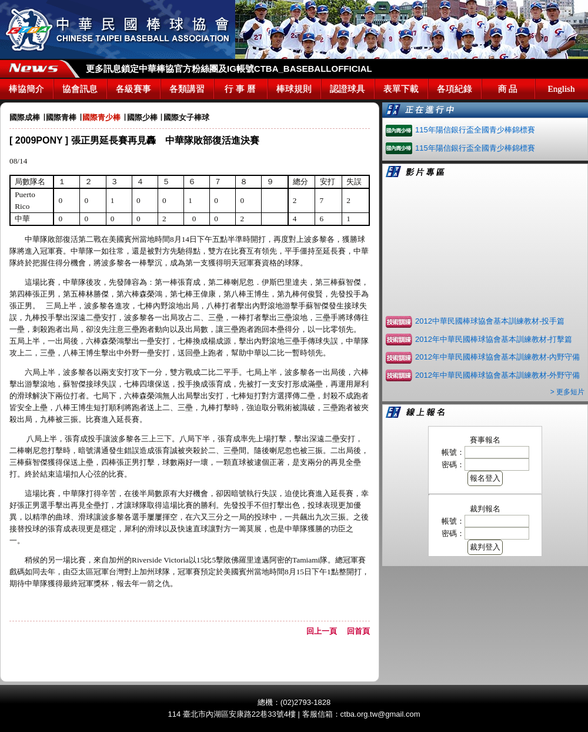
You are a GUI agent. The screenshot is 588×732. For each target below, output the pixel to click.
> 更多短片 (567, 392)
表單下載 (401, 89)
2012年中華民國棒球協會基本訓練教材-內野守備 (497, 356)
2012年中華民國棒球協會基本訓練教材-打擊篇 (493, 339)
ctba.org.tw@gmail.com (380, 714)
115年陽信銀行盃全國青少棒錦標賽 (475, 129)
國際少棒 (142, 117)
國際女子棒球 (186, 117)
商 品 (508, 89)
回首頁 (358, 631)
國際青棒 (61, 117)
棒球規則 (294, 89)
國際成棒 (24, 117)
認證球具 (347, 89)
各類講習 (187, 89)
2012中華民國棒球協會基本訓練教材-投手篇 (489, 321)
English (561, 89)
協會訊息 (80, 89)
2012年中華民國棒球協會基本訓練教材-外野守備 (497, 375)
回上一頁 (325, 631)
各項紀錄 (454, 89)
